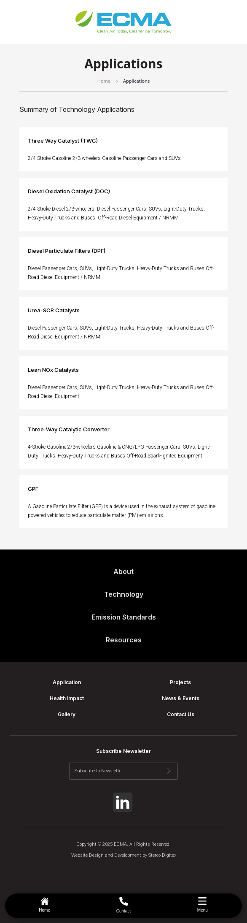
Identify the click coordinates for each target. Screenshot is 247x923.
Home (103, 81)
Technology (123, 594)
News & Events (180, 698)
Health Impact (67, 698)
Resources (124, 640)
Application (67, 682)
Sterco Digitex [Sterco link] (162, 855)
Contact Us (180, 714)
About (123, 571)
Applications (136, 81)
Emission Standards (123, 617)
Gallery (66, 714)
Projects (180, 682)
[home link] (123, 22)
